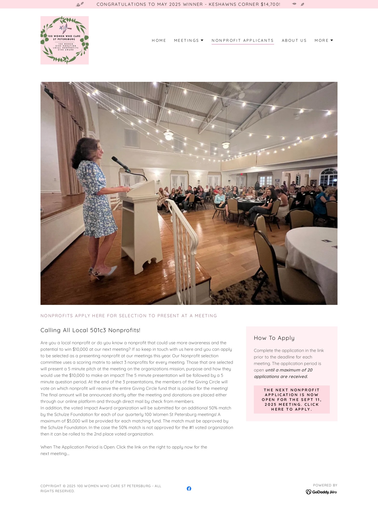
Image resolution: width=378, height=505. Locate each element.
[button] (189, 40)
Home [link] (159, 40)
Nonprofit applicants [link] (243, 40)
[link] (64, 40)
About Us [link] (294, 40)
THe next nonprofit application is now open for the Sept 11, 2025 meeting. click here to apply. (292, 399)
